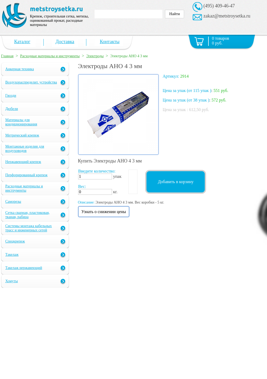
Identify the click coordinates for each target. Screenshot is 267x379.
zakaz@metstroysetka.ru (226, 16)
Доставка (65, 41)
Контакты (109, 41)
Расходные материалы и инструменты (50, 56)
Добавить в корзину (176, 181)
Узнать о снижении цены (103, 211)
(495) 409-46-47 (219, 5)
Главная (7, 56)
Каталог (22, 41)
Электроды (95, 56)
